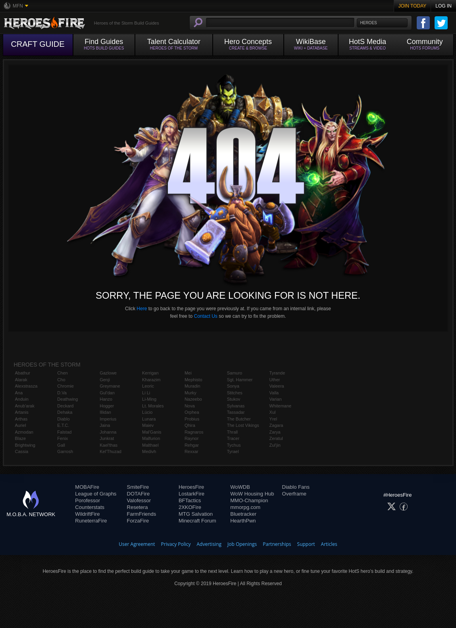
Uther (274, 379)
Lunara (149, 419)
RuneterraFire (91, 521)
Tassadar (236, 412)
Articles (329, 544)
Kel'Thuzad (110, 451)
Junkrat (107, 438)
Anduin (22, 399)
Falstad (64, 432)
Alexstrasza (26, 386)
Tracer (233, 438)
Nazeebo (193, 399)
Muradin (192, 386)
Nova (190, 405)
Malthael (150, 445)
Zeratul (276, 438)
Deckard (65, 405)
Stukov (234, 399)
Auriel (20, 425)
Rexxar (191, 451)
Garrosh (65, 451)
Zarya (275, 432)
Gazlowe (108, 373)
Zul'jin (275, 445)
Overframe (294, 494)
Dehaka (64, 412)
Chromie (65, 386)
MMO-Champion (249, 500)
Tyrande (277, 373)
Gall (61, 445)
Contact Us (205, 316)
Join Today (412, 6)
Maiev (148, 425)
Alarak (21, 379)
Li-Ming (149, 399)
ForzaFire (138, 521)
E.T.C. (63, 425)
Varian (275, 399)
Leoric (148, 386)
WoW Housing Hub (252, 494)
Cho (61, 379)
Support (306, 544)
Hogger (107, 405)
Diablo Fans (296, 487)
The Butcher (239, 419)
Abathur (23, 373)
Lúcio (147, 412)
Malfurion (151, 438)
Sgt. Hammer (240, 379)
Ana (19, 392)
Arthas (21, 419)
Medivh (149, 451)
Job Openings (242, 544)
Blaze (20, 438)
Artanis (22, 412)
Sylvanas (236, 405)
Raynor (191, 438)
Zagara (276, 425)
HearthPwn (243, 521)
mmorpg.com (245, 507)
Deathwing (67, 399)
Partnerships (277, 544)
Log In (443, 6)
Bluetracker (243, 514)
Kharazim (151, 379)
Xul (272, 412)
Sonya (233, 386)
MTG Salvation (196, 514)
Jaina (105, 425)
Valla (274, 392)
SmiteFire (138, 487)
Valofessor (139, 500)
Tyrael (233, 451)
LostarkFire (191, 494)
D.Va (62, 392)
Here (142, 308)
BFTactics (190, 500)
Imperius (108, 419)
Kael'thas (108, 445)
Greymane (110, 386)
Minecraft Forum (197, 521)
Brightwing (25, 445)
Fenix (62, 438)
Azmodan (24, 432)
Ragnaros (194, 432)
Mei (188, 373)
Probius (192, 419)
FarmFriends (141, 514)
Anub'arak (25, 405)
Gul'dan (107, 392)
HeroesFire (191, 487)
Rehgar (192, 445)
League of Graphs (95, 494)
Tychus (234, 445)
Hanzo (106, 399)
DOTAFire (138, 494)
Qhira (190, 425)
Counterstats (89, 507)
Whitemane (280, 405)
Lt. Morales (153, 405)
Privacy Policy (176, 544)
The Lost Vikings (243, 425)
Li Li (146, 392)
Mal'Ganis (152, 432)
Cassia (22, 451)
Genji (105, 379)
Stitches (234, 392)
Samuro (234, 373)
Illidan (105, 412)
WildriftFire (87, 514)
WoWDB (240, 487)
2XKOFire (190, 507)
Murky (190, 392)
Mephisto (193, 379)
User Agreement (137, 544)
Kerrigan (150, 373)
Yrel (273, 419)
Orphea (192, 412)
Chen (62, 373)
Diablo (63, 419)
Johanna (108, 432)
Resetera (137, 507)
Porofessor (87, 500)
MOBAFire (87, 487)
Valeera (276, 386)
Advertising (209, 544)
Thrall (232, 432)
